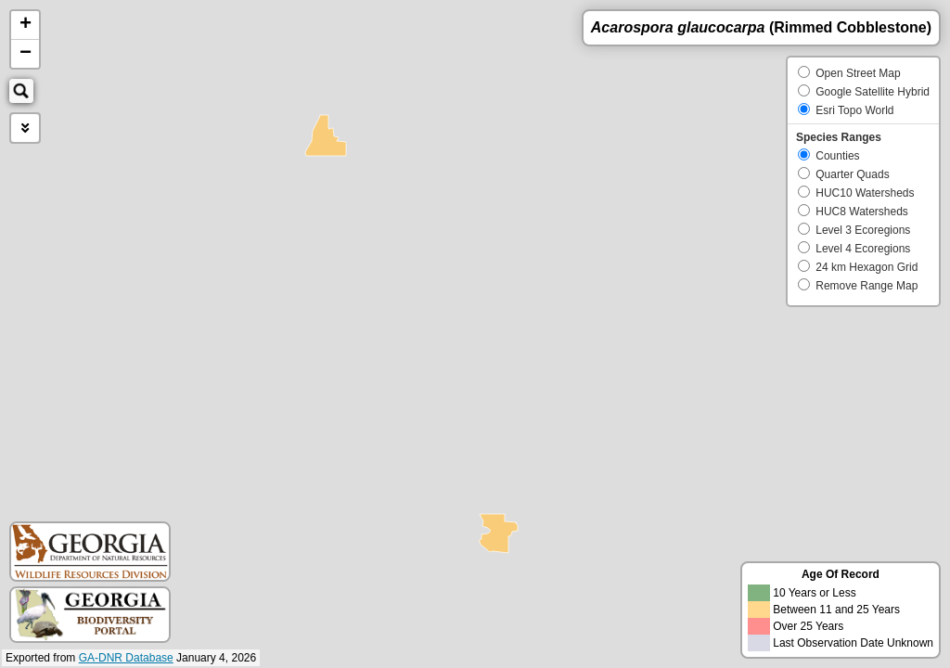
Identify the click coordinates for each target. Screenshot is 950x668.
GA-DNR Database (126, 657)
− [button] (25, 54)
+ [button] (25, 25)
